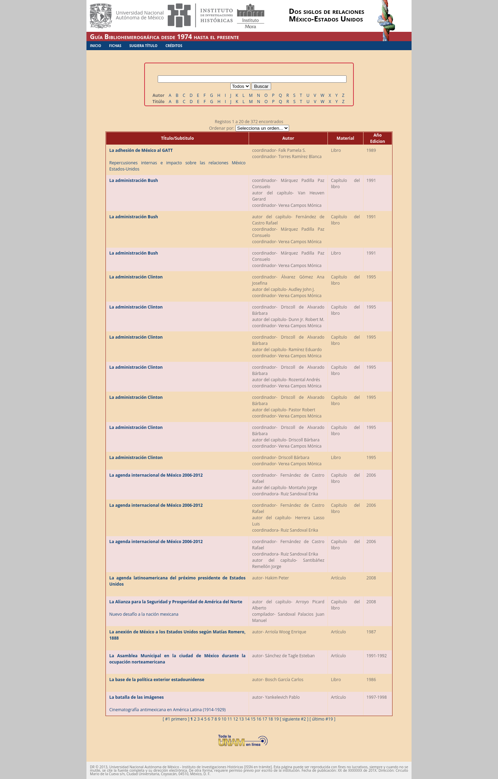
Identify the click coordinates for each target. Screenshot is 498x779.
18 (270, 719)
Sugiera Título (143, 45)
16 (259, 719)
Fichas (115, 45)
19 (276, 719)
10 (224, 719)
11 (229, 719)
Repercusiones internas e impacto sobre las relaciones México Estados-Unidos (177, 159)
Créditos (173, 45)
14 (247, 719)
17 (264, 719)
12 (235, 719)
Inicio (95, 45)
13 (241, 719)
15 (253, 719)
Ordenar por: (249, 128)
